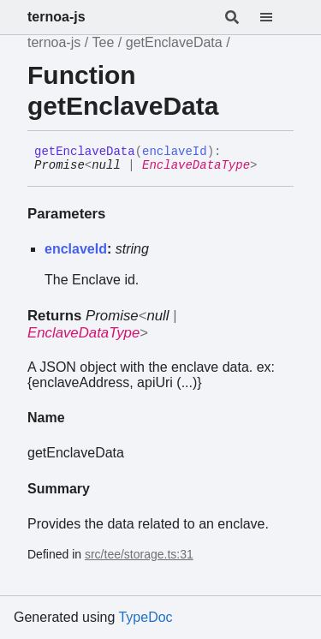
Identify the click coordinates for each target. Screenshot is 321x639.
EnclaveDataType (196, 165)
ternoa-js (56, 16)
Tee (103, 42)
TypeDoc (145, 617)
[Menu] (276, 17)
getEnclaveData (174, 42)
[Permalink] (270, 166)
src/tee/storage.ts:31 (139, 554)
